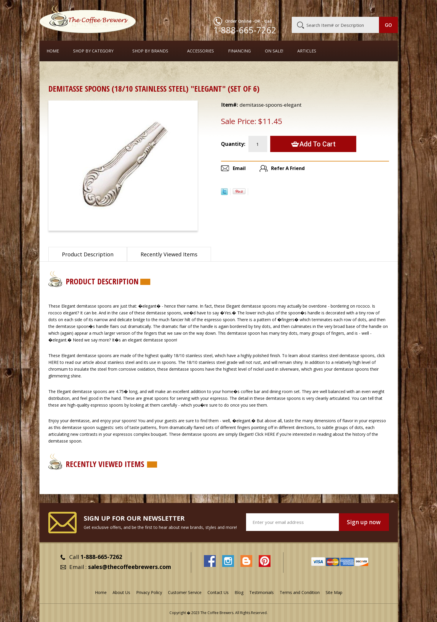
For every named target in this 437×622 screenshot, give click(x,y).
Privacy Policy (149, 592)
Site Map (334, 592)
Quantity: (233, 144)
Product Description (87, 254)
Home (53, 51)
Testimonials (261, 592)
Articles (306, 51)
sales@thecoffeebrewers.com (129, 567)
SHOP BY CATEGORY (93, 51)
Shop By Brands (150, 51)
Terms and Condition (300, 592)
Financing (239, 51)
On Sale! (274, 51)
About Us (290, 8)
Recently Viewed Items (169, 254)
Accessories (200, 51)
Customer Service (321, 8)
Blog (347, 8)
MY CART (386, 7)
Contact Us (218, 592)
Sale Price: (238, 121)
